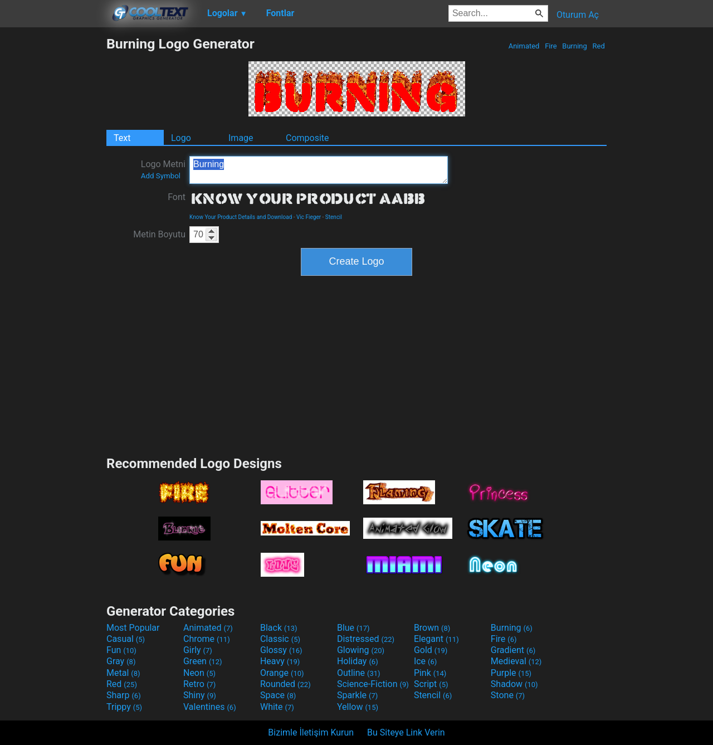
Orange (282, 673)
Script (431, 684)
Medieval (516, 661)
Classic (280, 639)
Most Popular (133, 627)
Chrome (206, 639)
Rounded (285, 684)
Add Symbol (160, 176)
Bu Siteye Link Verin (406, 732)
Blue (353, 627)
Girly (197, 650)
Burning (574, 46)
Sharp (123, 695)
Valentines (209, 707)
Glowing (360, 650)
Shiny (199, 695)
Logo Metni (163, 169)
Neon (199, 673)
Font (176, 197)
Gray (120, 661)
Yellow (357, 707)
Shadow (514, 684)
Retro (199, 684)
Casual (125, 639)
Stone (508, 695)
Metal (123, 673)
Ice (425, 661)
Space (278, 695)
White (277, 707)
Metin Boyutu (159, 234)
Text (122, 138)
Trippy (124, 707)
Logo (181, 138)
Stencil (333, 217)
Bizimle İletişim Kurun (311, 732)
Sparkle (357, 695)
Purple (511, 673)
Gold (431, 650)
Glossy (281, 650)
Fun (121, 650)
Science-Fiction (373, 684)
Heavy (280, 661)
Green (202, 661)
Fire (551, 46)
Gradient (513, 650)
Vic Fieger (308, 217)
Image (240, 138)
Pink (430, 673)
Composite (307, 138)
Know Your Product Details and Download (240, 217)
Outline (358, 673)
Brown (432, 627)
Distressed (365, 639)
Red (598, 46)
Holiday (357, 661)
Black (278, 627)
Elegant (436, 639)
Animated (523, 46)
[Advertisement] (52, 203)
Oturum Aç (577, 14)
